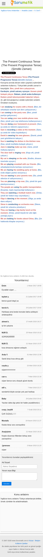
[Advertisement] (21, 35)
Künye (31, 541)
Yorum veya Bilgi (8, 471)
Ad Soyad (6, 462)
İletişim (37, 541)
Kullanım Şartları (21, 543)
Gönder (6, 484)
